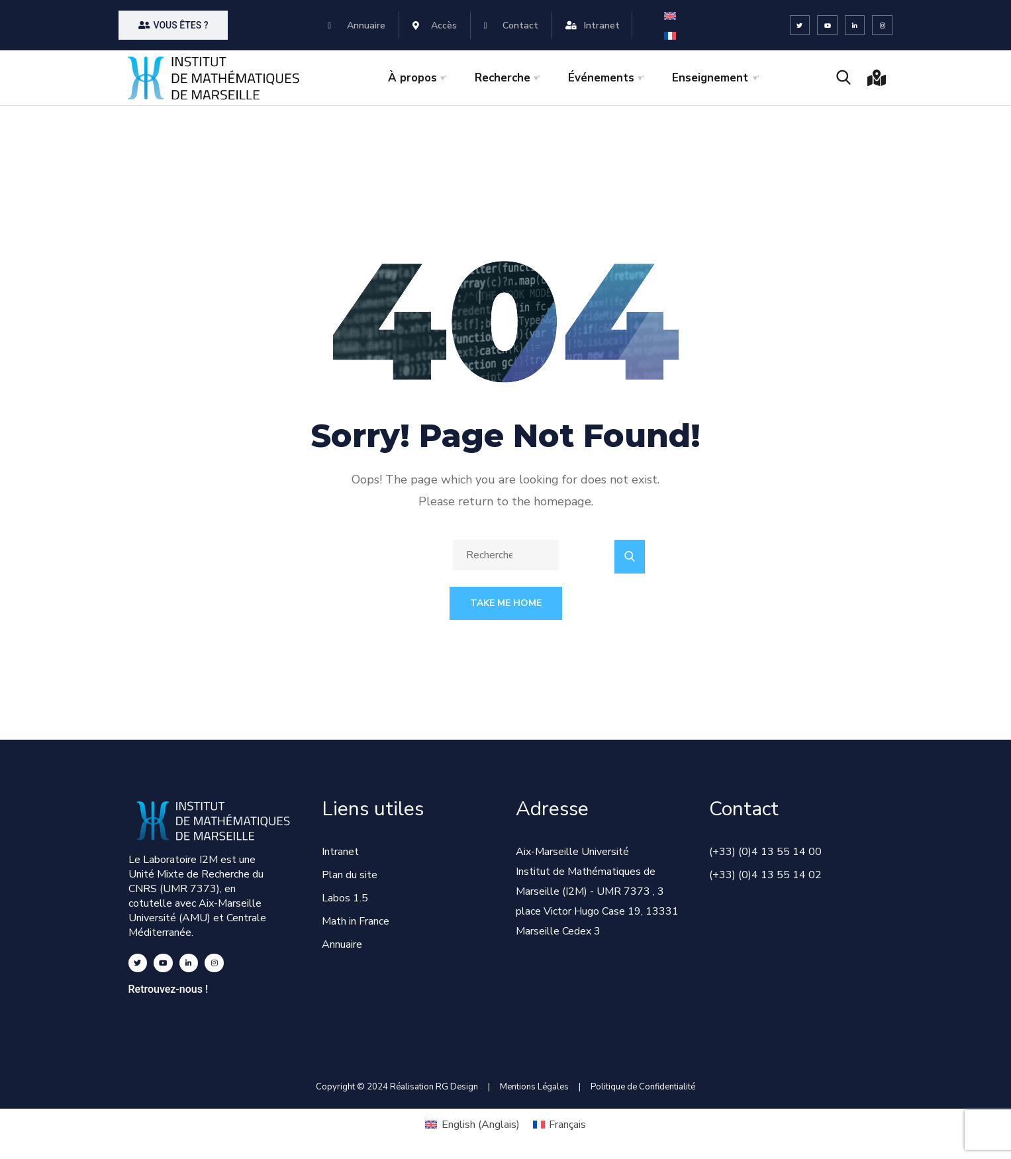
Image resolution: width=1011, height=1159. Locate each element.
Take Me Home (506, 603)
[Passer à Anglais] (670, 16)
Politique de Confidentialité (643, 1087)
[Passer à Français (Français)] (559, 1124)
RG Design (462, 1087)
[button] (173, 25)
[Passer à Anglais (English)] (472, 1124)
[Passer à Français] (670, 35)
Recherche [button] (502, 77)
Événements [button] (601, 77)
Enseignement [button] (710, 77)
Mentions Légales (534, 1087)
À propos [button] (412, 77)
